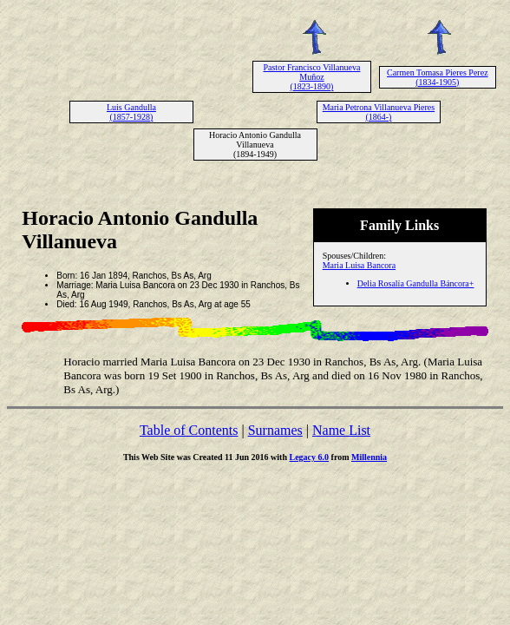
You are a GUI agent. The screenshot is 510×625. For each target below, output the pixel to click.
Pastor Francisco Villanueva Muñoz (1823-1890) (311, 76)
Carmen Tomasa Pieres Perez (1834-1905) (437, 77)
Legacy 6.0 (310, 457)
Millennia (369, 457)
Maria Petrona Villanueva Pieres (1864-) (379, 112)
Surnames (275, 430)
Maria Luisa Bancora (359, 265)
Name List (341, 430)
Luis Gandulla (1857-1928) (131, 112)
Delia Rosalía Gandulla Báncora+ (415, 283)
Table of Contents (189, 430)
